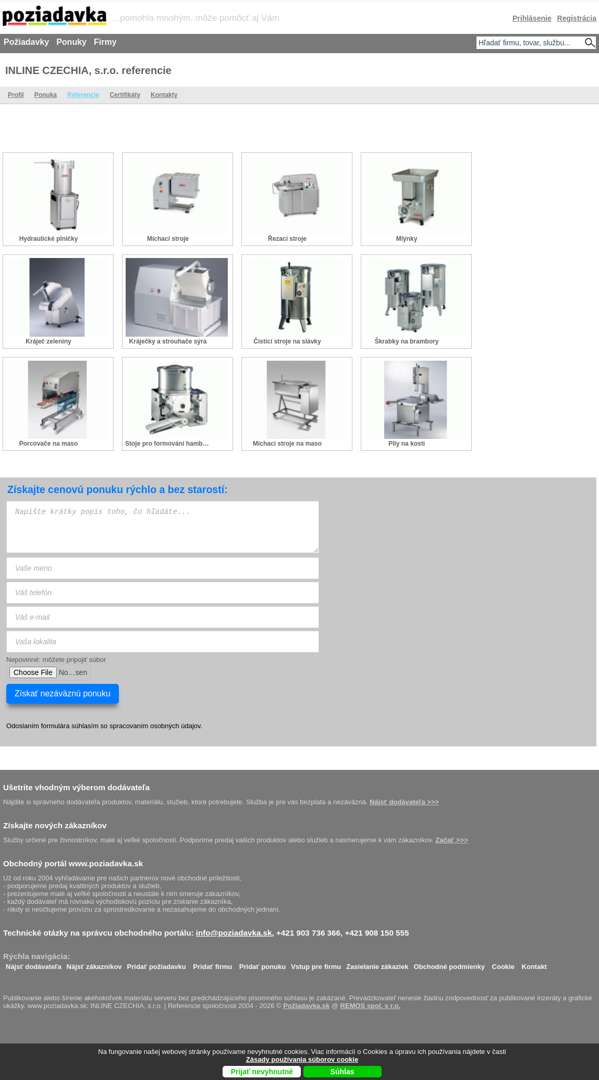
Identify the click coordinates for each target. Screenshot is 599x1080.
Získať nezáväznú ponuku (63, 693)
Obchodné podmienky (449, 964)
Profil (16, 95)
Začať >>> (451, 840)
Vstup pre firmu (316, 964)
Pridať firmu (212, 964)
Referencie (83, 95)
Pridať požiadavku (156, 964)
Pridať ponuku (262, 964)
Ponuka (45, 95)
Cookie (503, 964)
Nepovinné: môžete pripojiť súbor (56, 660)
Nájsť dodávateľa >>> (404, 802)
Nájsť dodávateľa (34, 964)
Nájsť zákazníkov (94, 964)
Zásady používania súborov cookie (302, 1059)
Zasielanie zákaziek (377, 964)
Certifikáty (124, 95)
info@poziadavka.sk (234, 932)
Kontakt (534, 964)
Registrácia (576, 18)
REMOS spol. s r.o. (370, 1006)
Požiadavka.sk (306, 1006)
